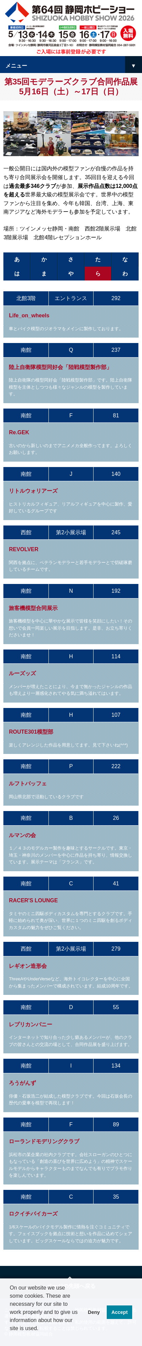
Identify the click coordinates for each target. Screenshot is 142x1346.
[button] (11, 1337)
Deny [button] (94, 1312)
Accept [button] (119, 1312)
